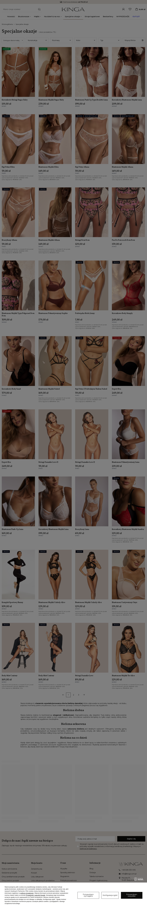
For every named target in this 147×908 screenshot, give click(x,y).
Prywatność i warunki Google (35, 895)
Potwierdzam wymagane (88, 895)
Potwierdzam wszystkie (131, 895)
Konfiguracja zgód (110, 895)
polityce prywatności (27, 893)
